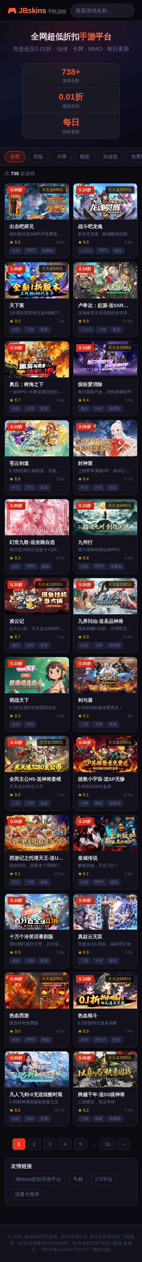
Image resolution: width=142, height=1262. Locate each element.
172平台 (104, 1179)
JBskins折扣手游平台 (38, 1179)
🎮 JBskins (36, 10)
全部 (15, 156)
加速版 (110, 156)
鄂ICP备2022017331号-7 (65, 1249)
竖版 (38, 156)
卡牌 (61, 156)
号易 (78, 1179)
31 (107, 1144)
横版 (85, 156)
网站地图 (102, 1249)
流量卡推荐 (27, 1194)
